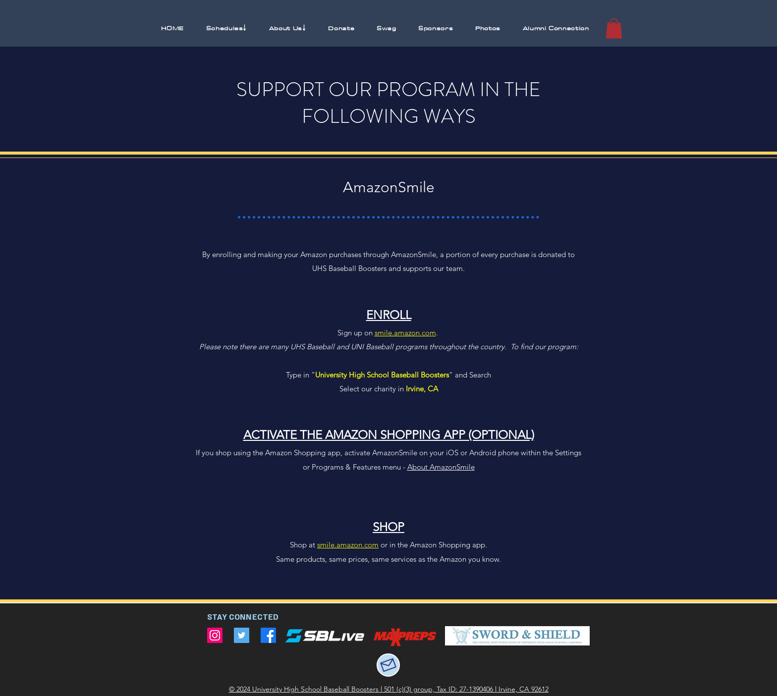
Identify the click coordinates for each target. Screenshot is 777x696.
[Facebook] (268, 635)
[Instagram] (214, 635)
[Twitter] (241, 635)
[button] (226, 28)
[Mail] (388, 665)
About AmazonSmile (441, 467)
